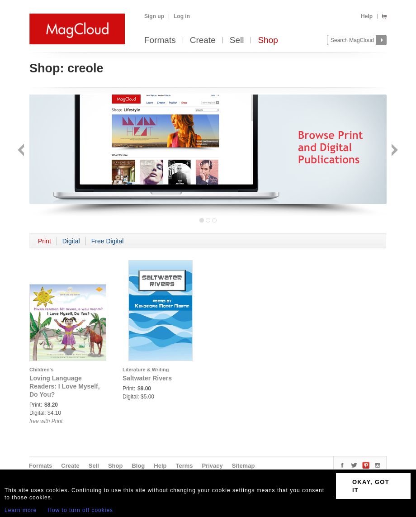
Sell (237, 40)
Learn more (21, 510)
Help (367, 16)
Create (203, 40)
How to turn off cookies (80, 510)
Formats (160, 40)
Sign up (154, 16)
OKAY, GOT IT (370, 486)
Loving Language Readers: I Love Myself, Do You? (64, 386)
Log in (182, 16)
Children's (41, 369)
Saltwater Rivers (147, 378)
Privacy (212, 465)
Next (393, 151)
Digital (71, 241)
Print (44, 241)
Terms (184, 465)
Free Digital (107, 241)
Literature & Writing (146, 369)
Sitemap (243, 465)
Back (22, 151)
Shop (268, 40)
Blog (138, 465)
